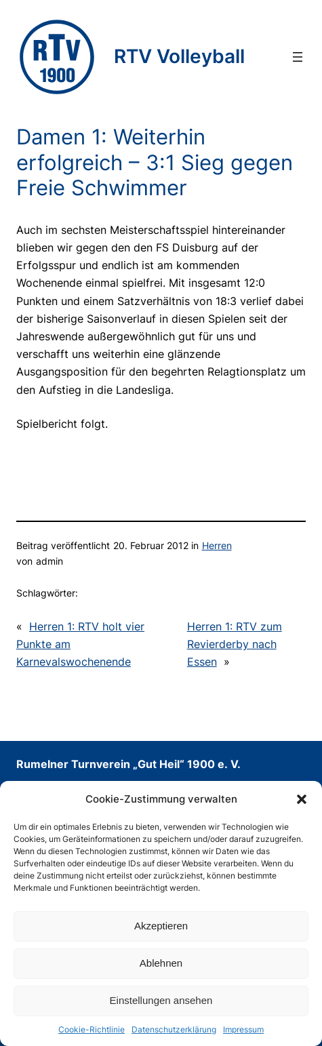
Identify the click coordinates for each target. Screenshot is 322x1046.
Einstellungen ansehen (161, 1000)
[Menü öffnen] (297, 57)
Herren (217, 545)
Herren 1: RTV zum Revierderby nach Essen (234, 644)
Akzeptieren (161, 925)
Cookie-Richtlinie (91, 1029)
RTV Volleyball (179, 56)
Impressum (243, 1029)
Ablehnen (161, 963)
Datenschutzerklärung (174, 1029)
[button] (301, 799)
